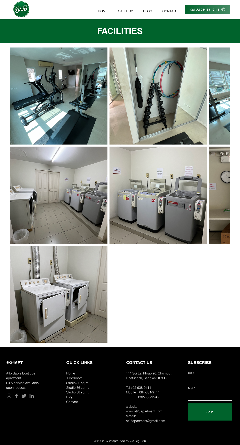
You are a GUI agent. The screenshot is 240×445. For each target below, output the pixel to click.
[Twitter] (24, 396)
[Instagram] (9, 396)
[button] (125, 9)
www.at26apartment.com (144, 411)
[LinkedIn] (32, 396)
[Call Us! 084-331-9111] (207, 9)
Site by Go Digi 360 (133, 441)
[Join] (210, 412)
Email (191, 388)
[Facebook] (16, 396)
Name (191, 372)
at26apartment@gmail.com (145, 421)
